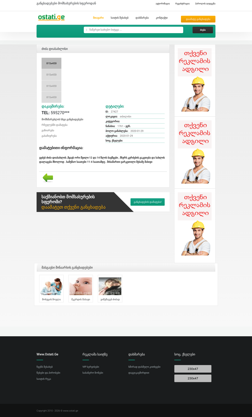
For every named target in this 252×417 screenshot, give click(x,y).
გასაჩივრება (49, 135)
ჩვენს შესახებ (45, 366)
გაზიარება (48, 130)
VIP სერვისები (90, 366)
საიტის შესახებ (119, 17)
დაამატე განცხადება (198, 19)
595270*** (55, 112)
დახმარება (142, 17)
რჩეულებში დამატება (55, 124)
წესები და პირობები (48, 372)
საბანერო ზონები (92, 372)
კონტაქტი (162, 17)
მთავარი (98, 17)
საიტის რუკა (44, 378)
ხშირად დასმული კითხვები (144, 366)
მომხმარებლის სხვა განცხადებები (62, 119)
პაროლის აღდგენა (204, 3)
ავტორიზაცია (161, 3)
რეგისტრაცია (181, 3)
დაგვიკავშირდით (138, 372)
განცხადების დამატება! (147, 202)
